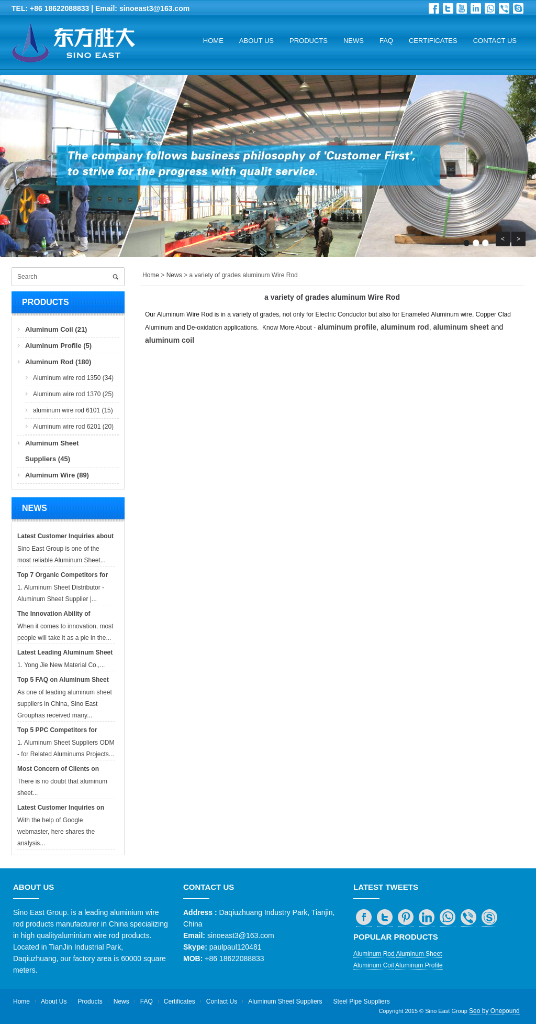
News (353, 41)
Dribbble (461, 8)
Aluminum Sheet (419, 953)
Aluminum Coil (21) (56, 329)
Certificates (433, 41)
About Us (256, 41)
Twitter (448, 8)
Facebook (434, 8)
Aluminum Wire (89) (57, 475)
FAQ (386, 41)
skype (518, 8)
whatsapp (490, 8)
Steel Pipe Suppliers (361, 1001)
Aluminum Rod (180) (58, 362)
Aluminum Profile (419, 965)
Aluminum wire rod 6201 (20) (73, 426)
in (476, 8)
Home (213, 41)
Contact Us (495, 41)
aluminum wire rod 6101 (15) (73, 410)
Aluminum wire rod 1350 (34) (73, 378)
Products (308, 41)
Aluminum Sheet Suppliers (285, 1001)
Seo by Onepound (494, 1011)
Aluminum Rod (374, 953)
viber (504, 8)
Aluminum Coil (373, 965)
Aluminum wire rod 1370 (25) (73, 394)
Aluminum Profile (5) (58, 346)
